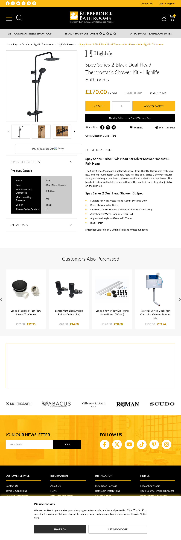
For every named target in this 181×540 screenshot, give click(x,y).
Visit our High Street (30, 33)
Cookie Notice (139, 514)
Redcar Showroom (150, 485)
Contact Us (147, 3)
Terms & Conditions (16, 490)
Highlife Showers (66, 44)
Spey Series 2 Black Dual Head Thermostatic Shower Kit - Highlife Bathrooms (121, 44)
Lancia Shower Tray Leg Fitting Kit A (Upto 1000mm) (112, 312)
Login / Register (167, 3)
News (53, 490)
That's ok (60, 529)
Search (19, 18)
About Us (55, 485)
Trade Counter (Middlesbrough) (157, 490)
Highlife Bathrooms (43, 44)
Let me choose (117, 529)
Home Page (12, 44)
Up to (151, 33)
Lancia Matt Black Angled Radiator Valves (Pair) (69, 312)
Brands (25, 44)
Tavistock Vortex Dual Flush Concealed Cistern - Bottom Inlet (155, 314)
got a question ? (100, 135)
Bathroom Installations (107, 490)
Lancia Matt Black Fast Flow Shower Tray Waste (26, 312)
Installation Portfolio (106, 485)
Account (164, 18)
